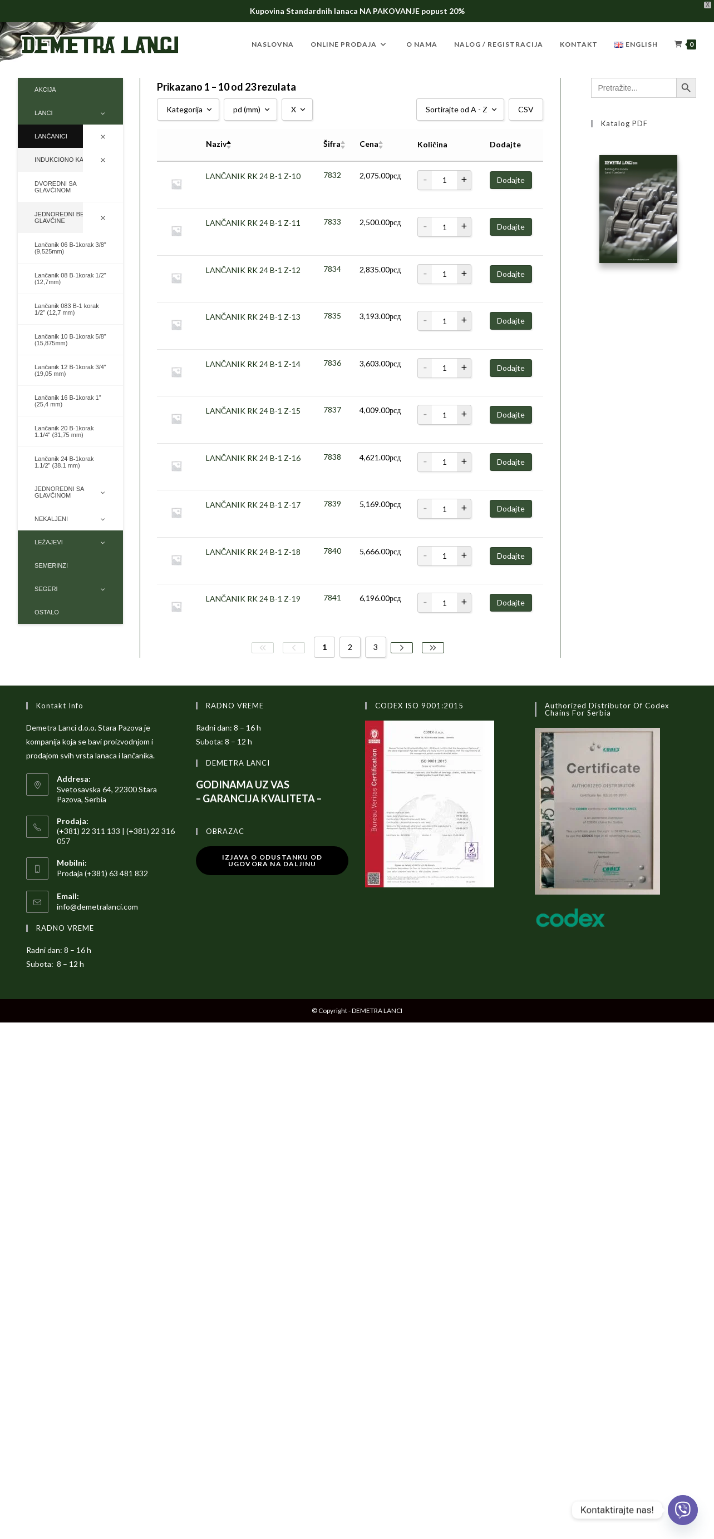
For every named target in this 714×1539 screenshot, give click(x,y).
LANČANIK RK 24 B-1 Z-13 (253, 316)
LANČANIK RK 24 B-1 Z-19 (253, 598)
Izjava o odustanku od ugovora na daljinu (272, 860)
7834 (332, 269)
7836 (332, 363)
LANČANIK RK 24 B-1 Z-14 (253, 363)
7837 (332, 409)
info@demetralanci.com (97, 906)
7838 (332, 456)
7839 (332, 503)
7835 (332, 315)
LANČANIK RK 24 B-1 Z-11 (253, 222)
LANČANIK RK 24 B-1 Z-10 (253, 175)
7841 (332, 597)
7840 (332, 550)
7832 (332, 175)
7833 (332, 221)
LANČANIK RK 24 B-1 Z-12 (253, 269)
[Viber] (683, 1510)
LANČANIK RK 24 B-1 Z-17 (253, 504)
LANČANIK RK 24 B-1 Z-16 (253, 457)
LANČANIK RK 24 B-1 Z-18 (253, 551)
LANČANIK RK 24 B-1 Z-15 (253, 410)
